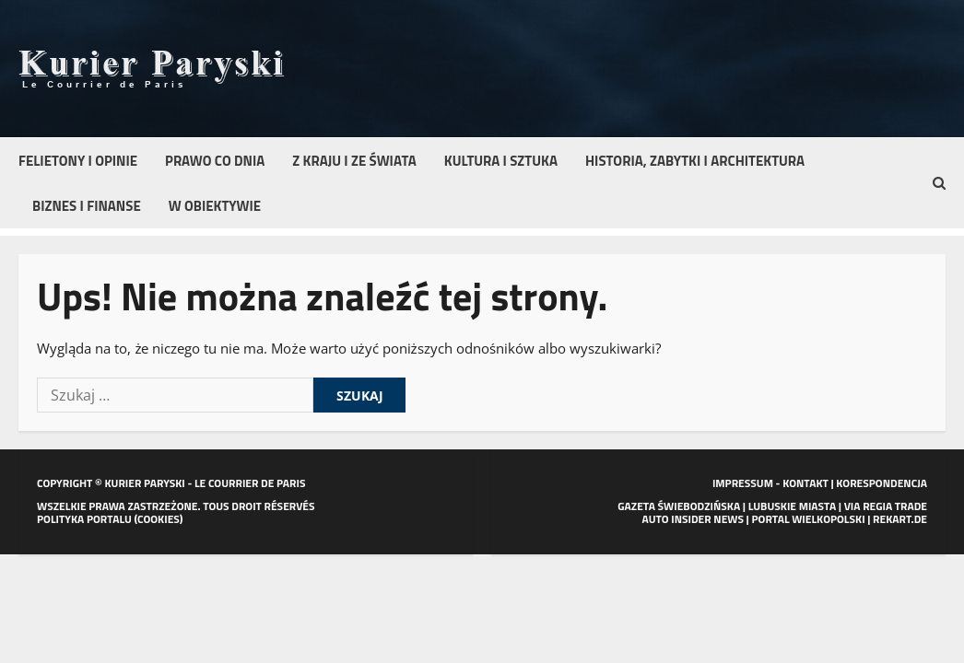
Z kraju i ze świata (354, 160)
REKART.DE (900, 519)
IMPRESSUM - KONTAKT (770, 483)
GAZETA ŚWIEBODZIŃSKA (678, 506)
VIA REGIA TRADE (885, 506)
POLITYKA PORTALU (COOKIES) (110, 519)
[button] (939, 183)
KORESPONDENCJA (881, 483)
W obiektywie (215, 205)
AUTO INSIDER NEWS (693, 519)
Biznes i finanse (86, 205)
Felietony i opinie (77, 160)
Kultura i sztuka (501, 160)
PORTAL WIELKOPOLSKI (807, 519)
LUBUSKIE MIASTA (792, 506)
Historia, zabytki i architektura (695, 160)
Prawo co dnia (215, 160)
